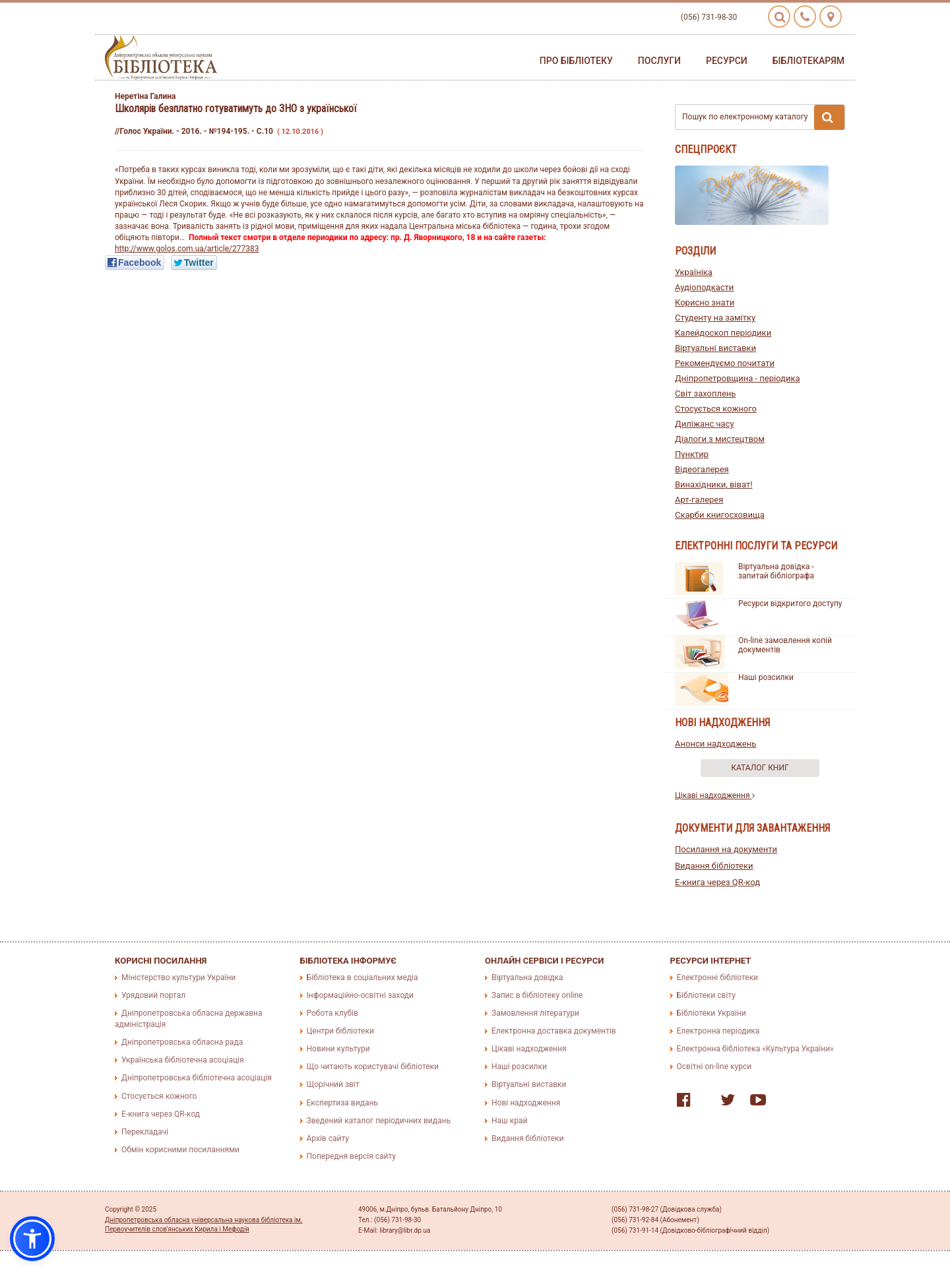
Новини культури (338, 1048)
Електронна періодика (718, 1031)
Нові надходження (525, 1102)
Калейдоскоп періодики (723, 333)
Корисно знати (704, 302)
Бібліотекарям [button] (808, 60)
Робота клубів (332, 1013)
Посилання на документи (726, 849)
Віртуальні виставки (715, 348)
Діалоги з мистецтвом (720, 439)
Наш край (509, 1120)
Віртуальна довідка (527, 977)
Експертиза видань (342, 1102)
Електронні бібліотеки (718, 977)
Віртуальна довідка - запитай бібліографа (776, 571)
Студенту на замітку (715, 318)
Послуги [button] (659, 60)
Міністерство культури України (178, 977)
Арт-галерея (699, 500)
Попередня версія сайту (351, 1156)
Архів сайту (328, 1138)
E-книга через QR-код (717, 882)
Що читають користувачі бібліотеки (373, 1066)
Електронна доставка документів (553, 1031)
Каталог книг (759, 767)
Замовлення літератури (535, 1013)
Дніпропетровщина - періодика (737, 378)
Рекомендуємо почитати (725, 363)
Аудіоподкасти (704, 287)
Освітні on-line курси (714, 1066)
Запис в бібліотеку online (537, 995)
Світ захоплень (705, 393)
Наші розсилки (766, 677)
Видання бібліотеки (714, 866)
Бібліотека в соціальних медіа (362, 977)
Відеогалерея (702, 469)
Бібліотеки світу (706, 995)
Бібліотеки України (711, 1013)
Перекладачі (144, 1131)
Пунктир (692, 454)
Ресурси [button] (726, 60)
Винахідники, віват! (714, 484)
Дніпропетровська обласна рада (182, 1042)
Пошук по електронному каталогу (763, 117)
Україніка (693, 272)
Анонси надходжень (715, 744)
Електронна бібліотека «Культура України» (755, 1048)
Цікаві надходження (715, 795)
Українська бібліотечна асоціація (182, 1060)
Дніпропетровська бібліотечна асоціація (196, 1077)
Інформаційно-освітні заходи (360, 995)
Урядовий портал (153, 995)
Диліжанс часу (704, 424)
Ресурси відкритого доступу (790, 603)
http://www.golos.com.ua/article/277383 (187, 248)
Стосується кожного (716, 409)
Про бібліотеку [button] (576, 60)
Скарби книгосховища (720, 515)
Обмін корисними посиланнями (180, 1149)
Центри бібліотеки (340, 1031)
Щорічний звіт (333, 1084)
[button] (32, 1239)
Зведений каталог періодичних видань (379, 1120)
